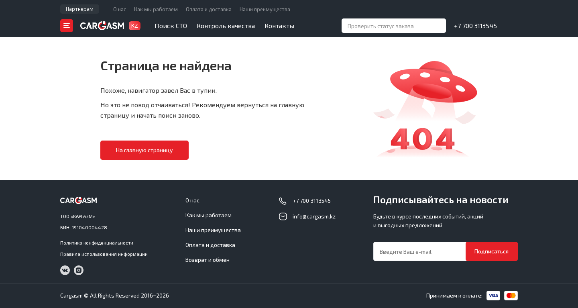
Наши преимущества (265, 9)
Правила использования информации (104, 254)
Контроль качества (226, 25)
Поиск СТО (171, 25)
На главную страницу (144, 150)
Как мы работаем (156, 9)
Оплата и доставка (209, 9)
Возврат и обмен (207, 259)
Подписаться (491, 251)
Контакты (279, 25)
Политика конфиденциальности (96, 242)
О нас (119, 9)
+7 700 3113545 (475, 25)
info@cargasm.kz (314, 216)
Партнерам (80, 9)
